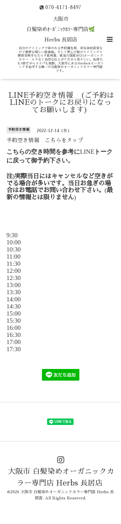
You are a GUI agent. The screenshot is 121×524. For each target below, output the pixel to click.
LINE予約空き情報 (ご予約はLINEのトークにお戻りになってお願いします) (61, 103)
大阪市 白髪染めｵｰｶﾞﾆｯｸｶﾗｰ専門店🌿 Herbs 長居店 (60, 29)
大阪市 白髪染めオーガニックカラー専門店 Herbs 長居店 (61, 477)
